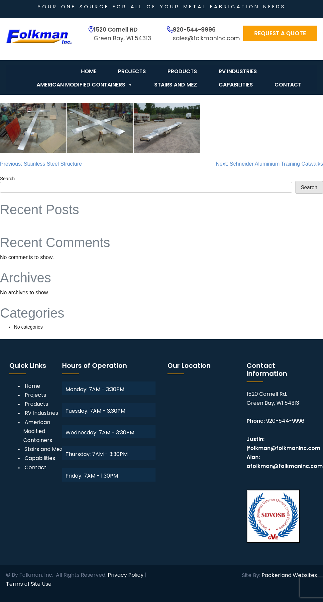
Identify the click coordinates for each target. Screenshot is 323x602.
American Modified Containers (85, 84)
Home (88, 71)
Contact (287, 84)
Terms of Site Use (29, 584)
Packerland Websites (289, 575)
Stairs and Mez (175, 84)
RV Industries (238, 71)
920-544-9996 (194, 30)
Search (7, 178)
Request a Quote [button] (280, 33)
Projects (132, 71)
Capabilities (236, 84)
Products (182, 71)
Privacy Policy (126, 575)
